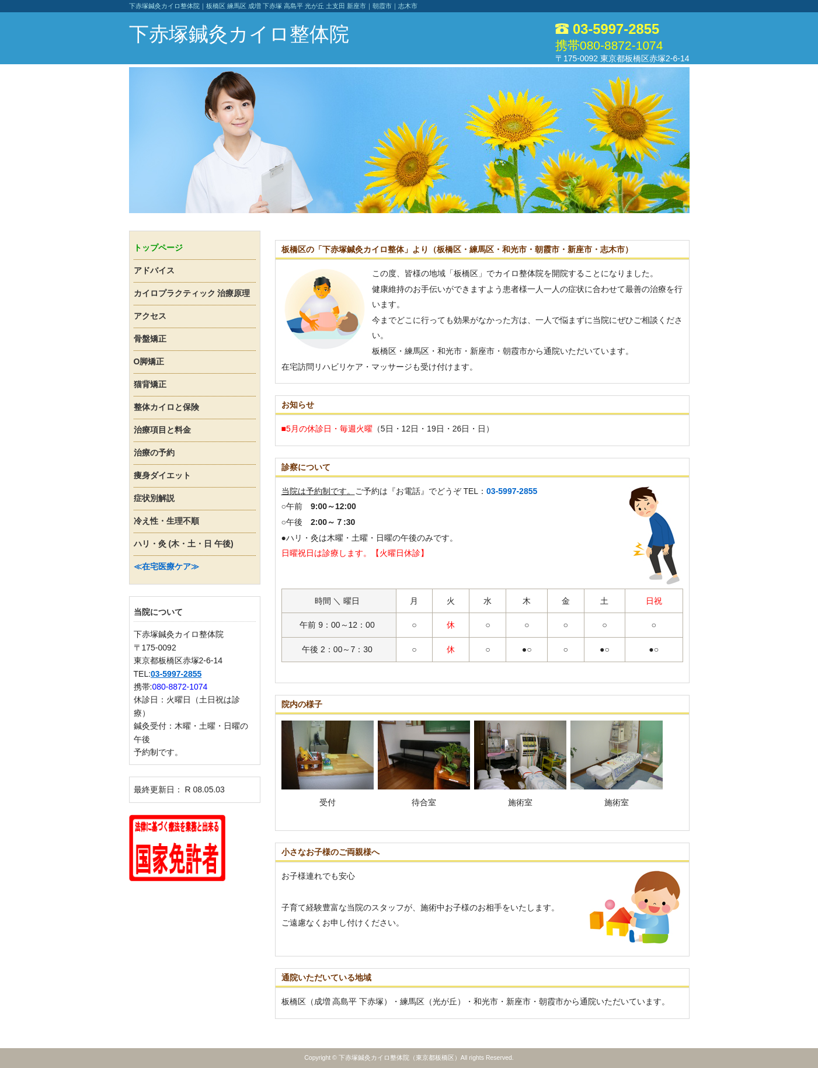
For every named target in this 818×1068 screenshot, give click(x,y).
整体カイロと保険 (166, 407)
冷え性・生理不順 (166, 521)
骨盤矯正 (150, 338)
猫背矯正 (150, 384)
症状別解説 (154, 498)
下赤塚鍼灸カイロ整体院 (239, 34)
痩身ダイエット (162, 475)
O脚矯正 (149, 361)
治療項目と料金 (162, 429)
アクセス (150, 316)
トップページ (158, 247)
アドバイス (154, 270)
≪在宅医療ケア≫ (166, 566)
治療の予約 (154, 452)
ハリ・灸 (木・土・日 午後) (184, 543)
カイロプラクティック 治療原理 (192, 293)
